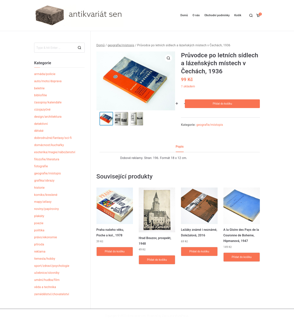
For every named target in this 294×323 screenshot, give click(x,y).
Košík (237, 15)
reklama (39, 251)
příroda (39, 244)
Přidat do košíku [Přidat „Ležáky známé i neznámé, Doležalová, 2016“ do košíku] (199, 251)
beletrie (39, 88)
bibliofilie (40, 95)
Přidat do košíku (222, 103)
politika (39, 230)
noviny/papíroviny (46, 209)
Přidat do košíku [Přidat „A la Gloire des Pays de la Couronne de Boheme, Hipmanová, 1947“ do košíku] (242, 257)
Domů (184, 15)
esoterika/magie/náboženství (54, 152)
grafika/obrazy (44, 180)
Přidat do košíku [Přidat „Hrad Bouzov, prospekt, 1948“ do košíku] (157, 259)
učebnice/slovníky (46, 273)
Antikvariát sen (136, 315)
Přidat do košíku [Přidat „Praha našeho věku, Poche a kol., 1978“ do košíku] (115, 251)
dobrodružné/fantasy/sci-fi (53, 138)
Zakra (165, 315)
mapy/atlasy (43, 202)
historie (39, 187)
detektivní (41, 124)
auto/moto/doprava (48, 81)
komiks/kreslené (45, 195)
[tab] (180, 148)
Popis (180, 146)
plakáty (39, 216)
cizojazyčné (42, 109)
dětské (38, 131)
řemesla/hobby (44, 258)
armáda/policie (44, 74)
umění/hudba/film (47, 280)
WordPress (181, 315)
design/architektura (48, 116)
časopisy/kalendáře (48, 102)
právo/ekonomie (45, 237)
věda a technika (45, 287)
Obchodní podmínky (217, 15)
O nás (196, 15)
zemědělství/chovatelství (51, 294)
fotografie (41, 166)
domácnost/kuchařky (49, 145)
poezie (38, 223)
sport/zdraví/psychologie (51, 266)
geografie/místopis (121, 45)
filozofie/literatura (46, 159)
